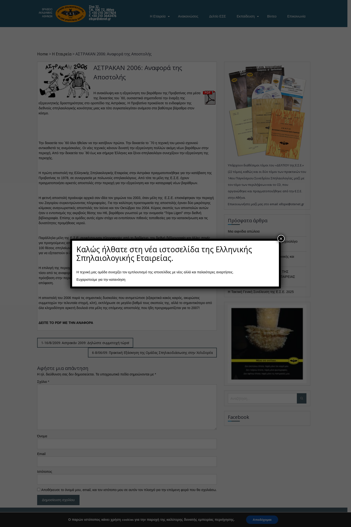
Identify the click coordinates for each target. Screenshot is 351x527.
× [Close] (281, 238)
